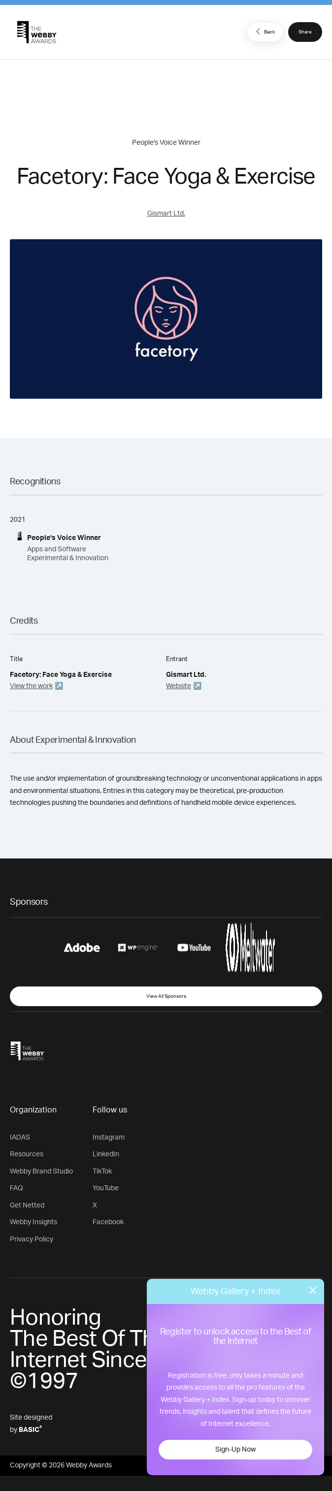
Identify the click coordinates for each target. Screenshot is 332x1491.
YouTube (106, 1188)
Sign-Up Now (235, 1449)
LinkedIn (106, 1154)
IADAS (20, 1137)
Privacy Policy (31, 1239)
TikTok (102, 1171)
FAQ (16, 1188)
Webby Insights (33, 1222)
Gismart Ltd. (166, 213)
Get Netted (27, 1205)
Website (178, 686)
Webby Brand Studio (41, 1171)
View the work (31, 686)
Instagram (109, 1137)
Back (264, 31)
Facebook (108, 1222)
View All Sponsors (166, 996)
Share (305, 32)
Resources (26, 1154)
